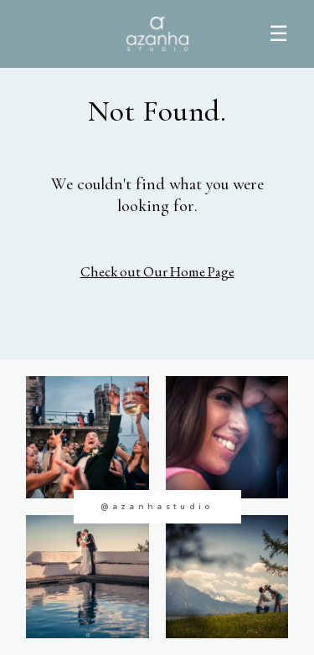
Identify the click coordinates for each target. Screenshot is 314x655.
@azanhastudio (156, 506)
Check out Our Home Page (157, 271)
